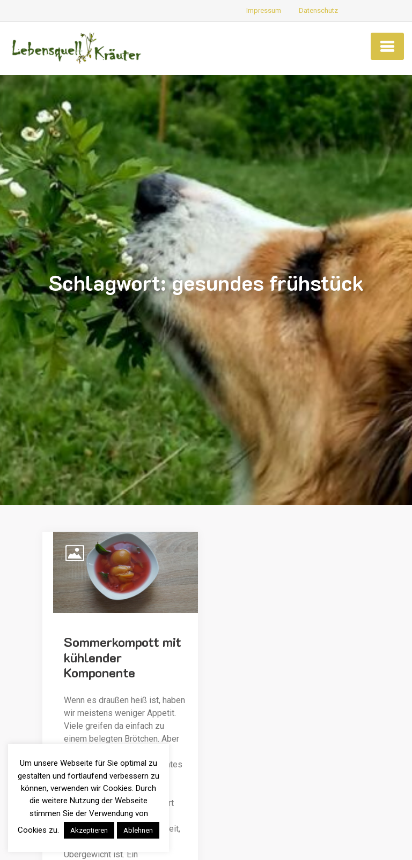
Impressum (263, 10)
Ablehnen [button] (138, 830)
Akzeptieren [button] (89, 830)
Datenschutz (318, 10)
